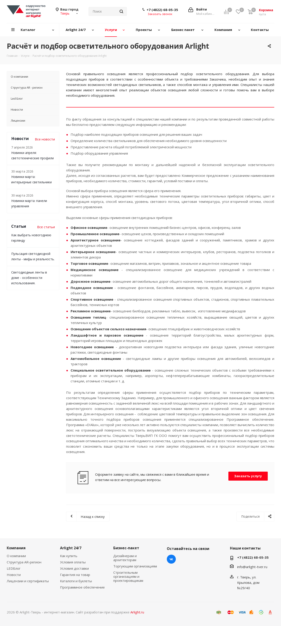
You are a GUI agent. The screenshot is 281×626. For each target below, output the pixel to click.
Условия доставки (74, 568)
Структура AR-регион (24, 562)
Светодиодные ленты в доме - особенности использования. (29, 277)
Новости (14, 574)
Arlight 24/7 (70, 547)
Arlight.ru (137, 612)
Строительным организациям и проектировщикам (128, 576)
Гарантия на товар (75, 574)
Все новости (45, 139)
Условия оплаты (73, 562)
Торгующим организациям (135, 566)
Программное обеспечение (82, 587)
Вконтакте (171, 559)
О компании (16, 556)
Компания (16, 547)
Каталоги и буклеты (76, 581)
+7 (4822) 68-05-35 (162, 10)
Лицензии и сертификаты (28, 581)
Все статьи (46, 227)
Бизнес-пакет (126, 547)
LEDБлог (13, 568)
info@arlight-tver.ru (252, 567)
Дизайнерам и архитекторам (125, 558)
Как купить (68, 556)
